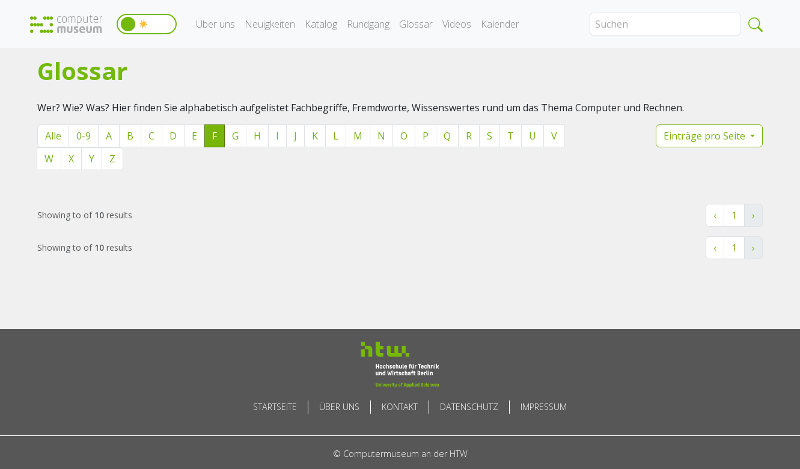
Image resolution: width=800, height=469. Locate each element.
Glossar (416, 24)
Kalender (500, 24)
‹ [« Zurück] (714, 215)
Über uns (215, 24)
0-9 (83, 136)
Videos (456, 24)
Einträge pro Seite (706, 136)
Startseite (275, 406)
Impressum (544, 406)
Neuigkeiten (270, 24)
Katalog (321, 24)
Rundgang (368, 24)
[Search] (665, 24)
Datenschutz (469, 406)
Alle (53, 136)
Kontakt (400, 406)
